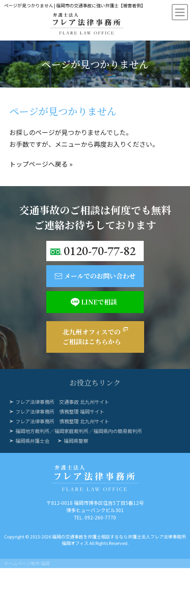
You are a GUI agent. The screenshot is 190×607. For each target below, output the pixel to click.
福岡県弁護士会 (32, 440)
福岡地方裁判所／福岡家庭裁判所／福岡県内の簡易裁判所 (78, 430)
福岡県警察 (76, 440)
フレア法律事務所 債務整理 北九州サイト (62, 421)
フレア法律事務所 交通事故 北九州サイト (62, 401)
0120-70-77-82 (100, 251)
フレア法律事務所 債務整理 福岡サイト (59, 411)
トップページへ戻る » (41, 164)
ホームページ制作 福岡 (27, 563)
